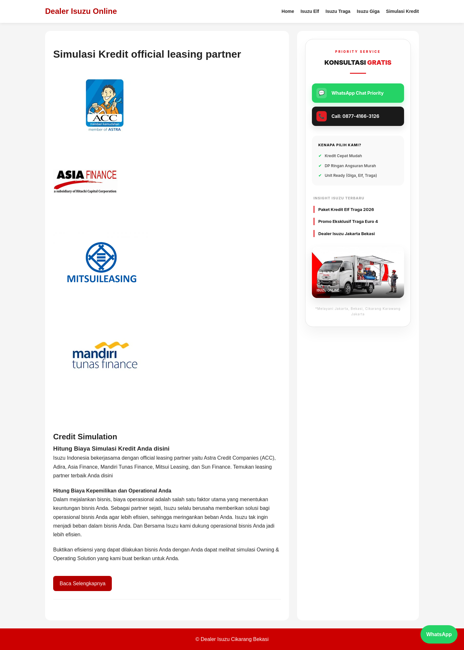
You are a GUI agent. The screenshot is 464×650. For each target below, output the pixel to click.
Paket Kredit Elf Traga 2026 (346, 209)
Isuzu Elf (310, 11)
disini (107, 475)
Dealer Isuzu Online (81, 11)
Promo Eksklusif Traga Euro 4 (348, 221)
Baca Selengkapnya (82, 583)
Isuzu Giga (368, 11)
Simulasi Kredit (402, 11)
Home (288, 11)
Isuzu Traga (337, 11)
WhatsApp (439, 634)
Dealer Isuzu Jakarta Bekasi (346, 233)
